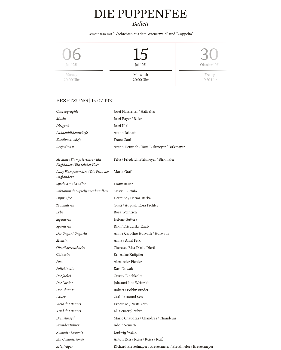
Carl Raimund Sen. (129, 297)
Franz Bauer (123, 184)
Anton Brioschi (126, 133)
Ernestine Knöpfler (128, 255)
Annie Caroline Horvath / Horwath (141, 233)
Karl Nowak (123, 269)
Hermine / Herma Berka (132, 198)
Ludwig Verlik (125, 332)
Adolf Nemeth (125, 325)
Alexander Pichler (128, 262)
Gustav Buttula (125, 191)
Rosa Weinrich (125, 212)
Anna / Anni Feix (127, 240)
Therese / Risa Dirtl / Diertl (134, 248)
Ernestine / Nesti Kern (131, 304)
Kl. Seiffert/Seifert (128, 311)
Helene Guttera (125, 219)
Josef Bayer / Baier (128, 119)
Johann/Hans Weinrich (132, 283)
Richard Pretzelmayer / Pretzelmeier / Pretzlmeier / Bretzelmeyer (163, 346)
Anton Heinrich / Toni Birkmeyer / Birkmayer (149, 147)
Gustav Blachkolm (128, 276)
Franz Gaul (122, 140)
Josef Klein (122, 126)
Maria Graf (122, 172)
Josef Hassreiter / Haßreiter (135, 111)
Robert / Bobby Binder (131, 290)
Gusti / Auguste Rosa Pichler (136, 205)
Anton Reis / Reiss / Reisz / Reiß (138, 339)
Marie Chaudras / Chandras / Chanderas (145, 318)
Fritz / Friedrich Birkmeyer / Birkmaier (144, 159)
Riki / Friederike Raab (131, 226)
